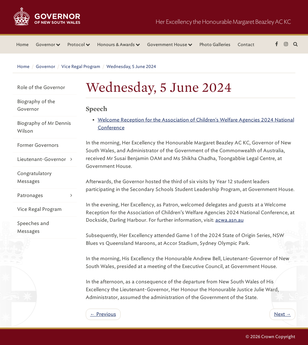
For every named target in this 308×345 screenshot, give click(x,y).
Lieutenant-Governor (44, 159)
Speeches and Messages (33, 227)
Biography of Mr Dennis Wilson (44, 127)
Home (22, 44)
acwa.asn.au (229, 220)
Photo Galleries (214, 44)
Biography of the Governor (36, 105)
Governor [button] (48, 44)
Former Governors (38, 145)
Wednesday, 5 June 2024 (131, 66)
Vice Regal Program (80, 66)
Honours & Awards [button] (118, 44)
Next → (282, 314)
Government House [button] (169, 44)
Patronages (44, 195)
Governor (45, 66)
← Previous (103, 314)
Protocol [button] (78, 44)
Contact (246, 44)
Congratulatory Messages (34, 177)
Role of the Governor (41, 87)
